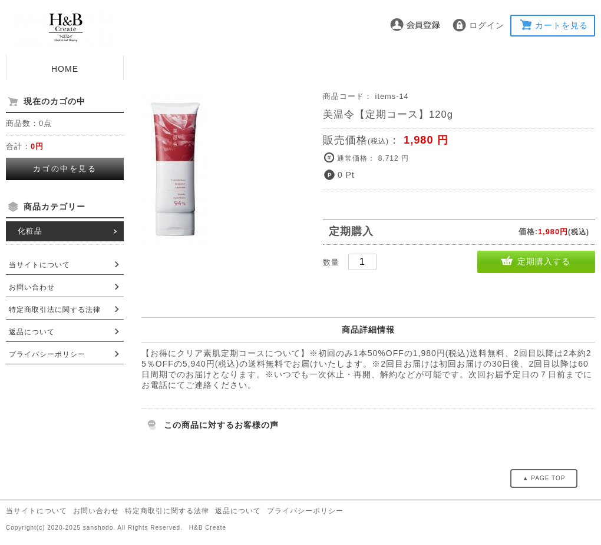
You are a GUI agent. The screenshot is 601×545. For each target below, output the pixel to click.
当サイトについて (39, 265)
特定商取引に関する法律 (167, 511)
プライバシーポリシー (47, 354)
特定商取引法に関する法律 (55, 309)
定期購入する (543, 261)
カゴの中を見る (65, 168)
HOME (64, 69)
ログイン (486, 25)
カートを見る (561, 25)
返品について (32, 332)
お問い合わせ (32, 287)
